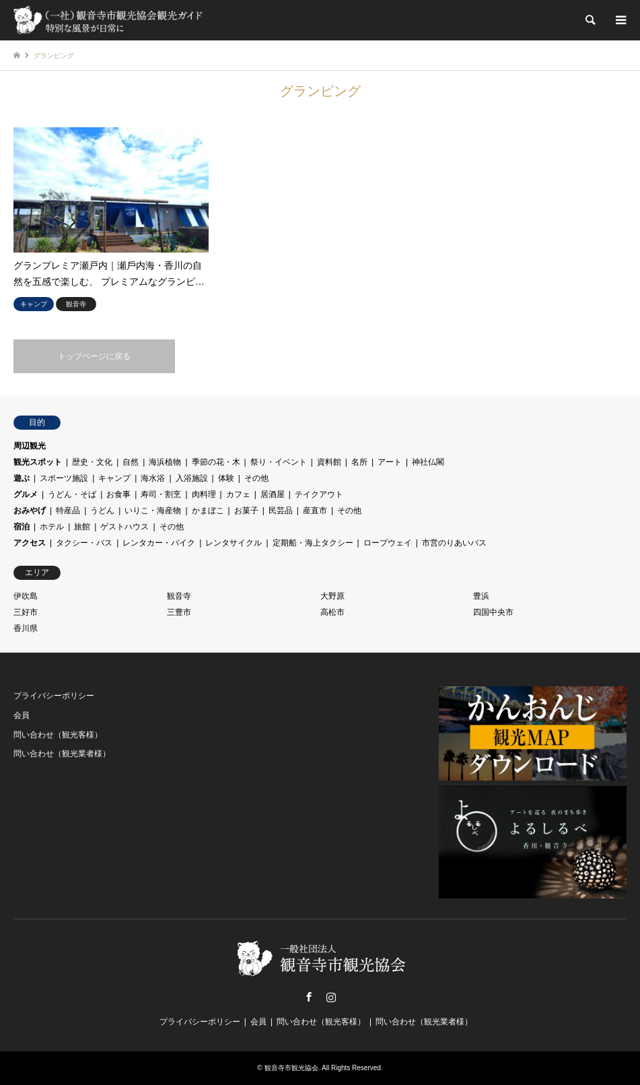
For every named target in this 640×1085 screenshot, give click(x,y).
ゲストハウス (124, 526)
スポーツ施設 (64, 478)
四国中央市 (493, 612)
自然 (130, 462)
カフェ (238, 494)
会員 (21, 715)
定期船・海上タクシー (313, 543)
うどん (102, 510)
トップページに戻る (94, 356)
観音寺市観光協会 (291, 1068)
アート (390, 462)
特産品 (68, 510)
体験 (226, 478)
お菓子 (246, 510)
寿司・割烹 (161, 494)
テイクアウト (319, 494)
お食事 (118, 494)
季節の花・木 (216, 462)
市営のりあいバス (454, 543)
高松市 (332, 612)
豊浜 (481, 596)
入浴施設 (192, 478)
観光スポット (37, 462)
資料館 (329, 462)
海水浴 (153, 478)
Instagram (331, 996)
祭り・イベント (278, 462)
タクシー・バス (84, 543)
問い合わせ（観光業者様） (61, 753)
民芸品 (281, 510)
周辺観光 (29, 446)
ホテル (52, 526)
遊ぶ (21, 478)
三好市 (25, 612)
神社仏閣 (428, 462)
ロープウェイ (387, 543)
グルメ (25, 494)
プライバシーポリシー (53, 695)
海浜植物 (165, 462)
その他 (256, 478)
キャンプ (114, 478)
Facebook (309, 996)
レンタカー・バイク (158, 543)
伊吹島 (25, 596)
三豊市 (179, 612)
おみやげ (29, 510)
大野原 (332, 596)
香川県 (25, 628)
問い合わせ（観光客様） (57, 734)
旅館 (82, 526)
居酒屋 (272, 494)
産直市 (315, 510)
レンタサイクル (233, 543)
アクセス (29, 543)
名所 (359, 462)
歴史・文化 (92, 462)
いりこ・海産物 (153, 510)
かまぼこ (208, 510)
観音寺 (179, 596)
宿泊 (21, 526)
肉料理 (204, 494)
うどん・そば (72, 494)
